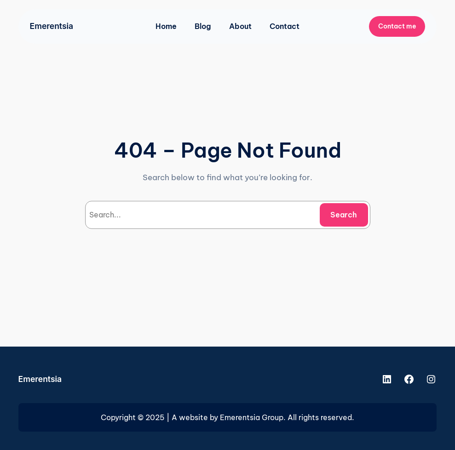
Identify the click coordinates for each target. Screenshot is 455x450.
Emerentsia (52, 26)
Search (343, 214)
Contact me (397, 26)
